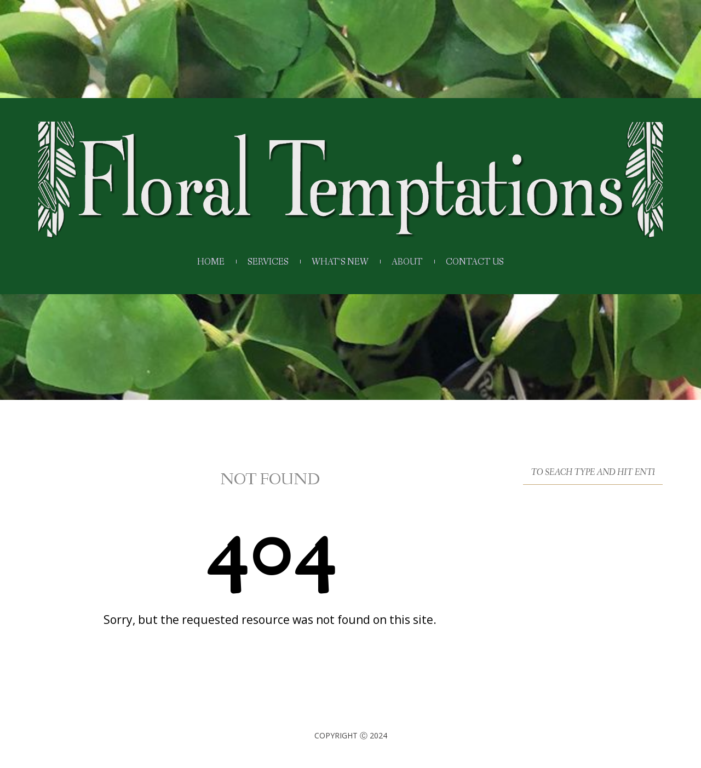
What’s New (340, 262)
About (407, 262)
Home (211, 262)
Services (268, 262)
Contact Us (475, 262)
